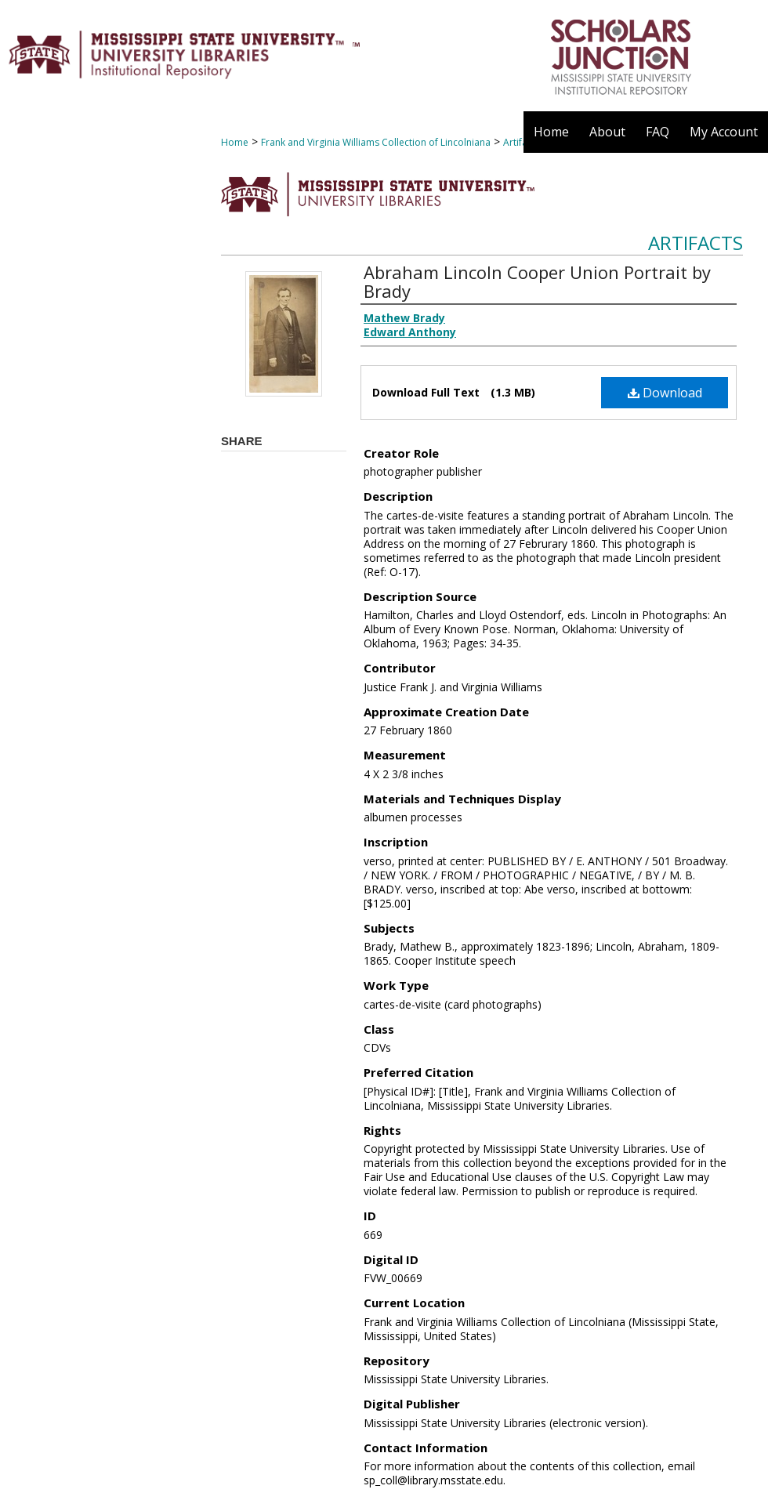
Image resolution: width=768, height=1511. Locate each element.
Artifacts (695, 242)
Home (234, 142)
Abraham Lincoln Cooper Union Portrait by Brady (537, 281)
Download (665, 392)
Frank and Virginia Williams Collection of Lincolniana (376, 142)
